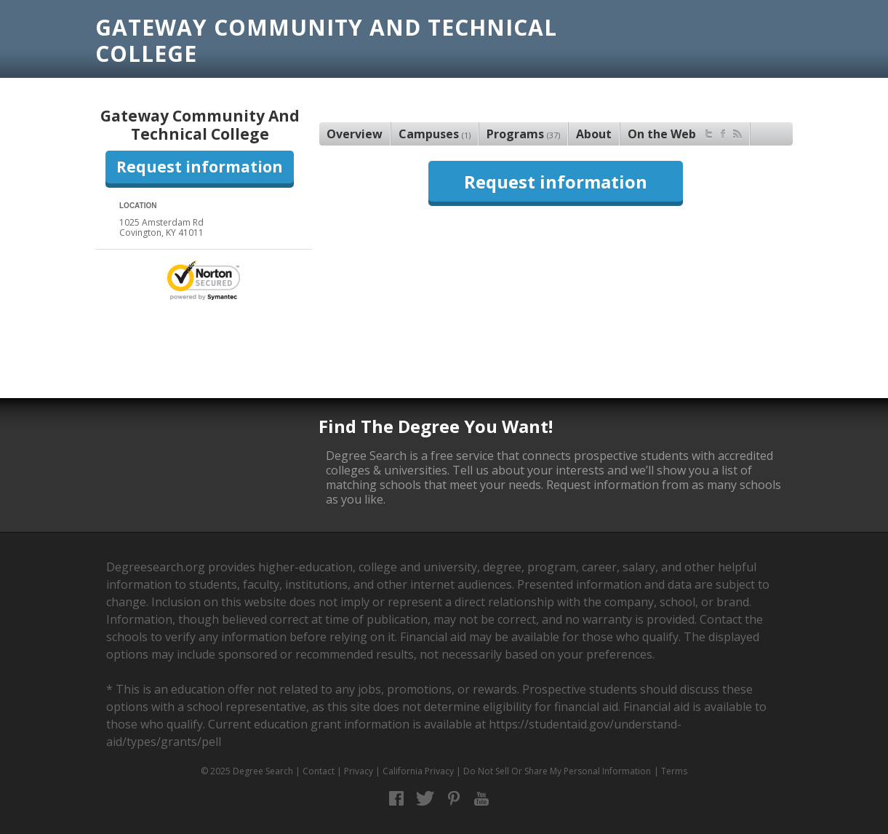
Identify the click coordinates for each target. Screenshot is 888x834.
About (594, 134)
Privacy (358, 771)
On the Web (685, 132)
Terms (674, 771)
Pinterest (453, 799)
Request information (199, 166)
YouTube (482, 799)
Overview (355, 134)
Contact (319, 771)
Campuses (435, 134)
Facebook (397, 799)
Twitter (425, 799)
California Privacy (418, 771)
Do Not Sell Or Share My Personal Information (557, 771)
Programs (523, 134)
